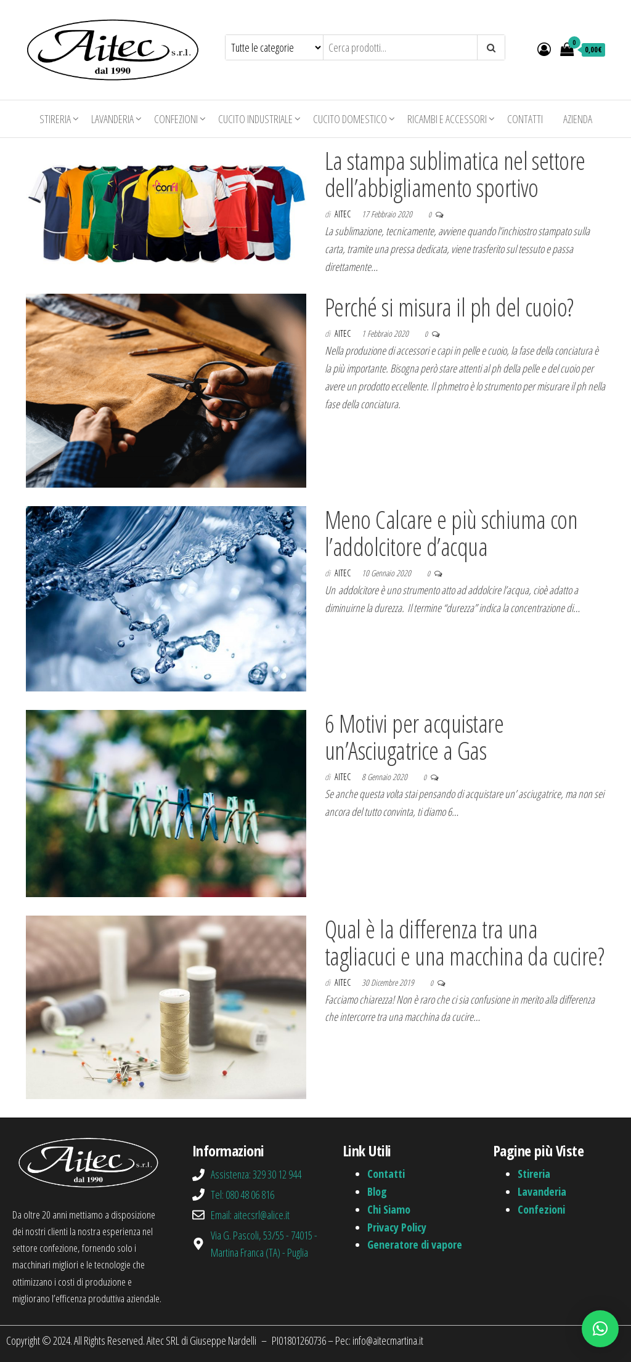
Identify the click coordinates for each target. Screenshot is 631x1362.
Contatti (525, 118)
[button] (600, 1328)
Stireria (55, 118)
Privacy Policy (396, 1227)
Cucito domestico (350, 118)
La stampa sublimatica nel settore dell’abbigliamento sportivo (455, 173)
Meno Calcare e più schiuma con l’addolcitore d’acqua (451, 532)
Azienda (577, 118)
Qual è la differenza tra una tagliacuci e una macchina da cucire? (464, 942)
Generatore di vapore (414, 1244)
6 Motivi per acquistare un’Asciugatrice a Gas (414, 736)
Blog (377, 1191)
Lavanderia (112, 118)
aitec (343, 214)
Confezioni (176, 118)
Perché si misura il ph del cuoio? (449, 307)
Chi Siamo (388, 1209)
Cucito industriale (255, 118)
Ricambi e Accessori (447, 118)
